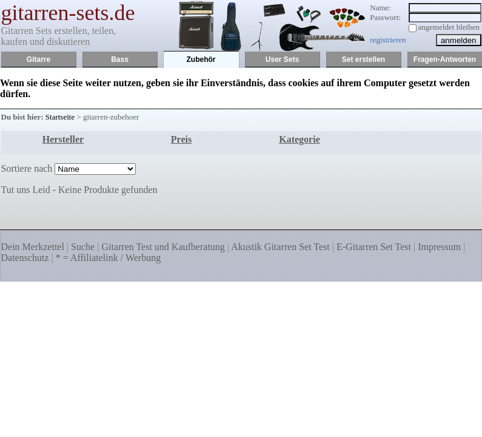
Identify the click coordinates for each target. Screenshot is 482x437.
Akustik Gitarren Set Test (280, 247)
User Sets (282, 59)
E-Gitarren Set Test (373, 247)
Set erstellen (363, 59)
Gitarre (38, 59)
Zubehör (201, 59)
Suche (83, 247)
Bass (120, 59)
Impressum (439, 247)
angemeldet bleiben (449, 27)
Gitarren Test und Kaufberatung (162, 247)
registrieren (388, 39)
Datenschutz (25, 257)
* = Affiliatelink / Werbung (108, 257)
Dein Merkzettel (32, 247)
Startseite (60, 116)
